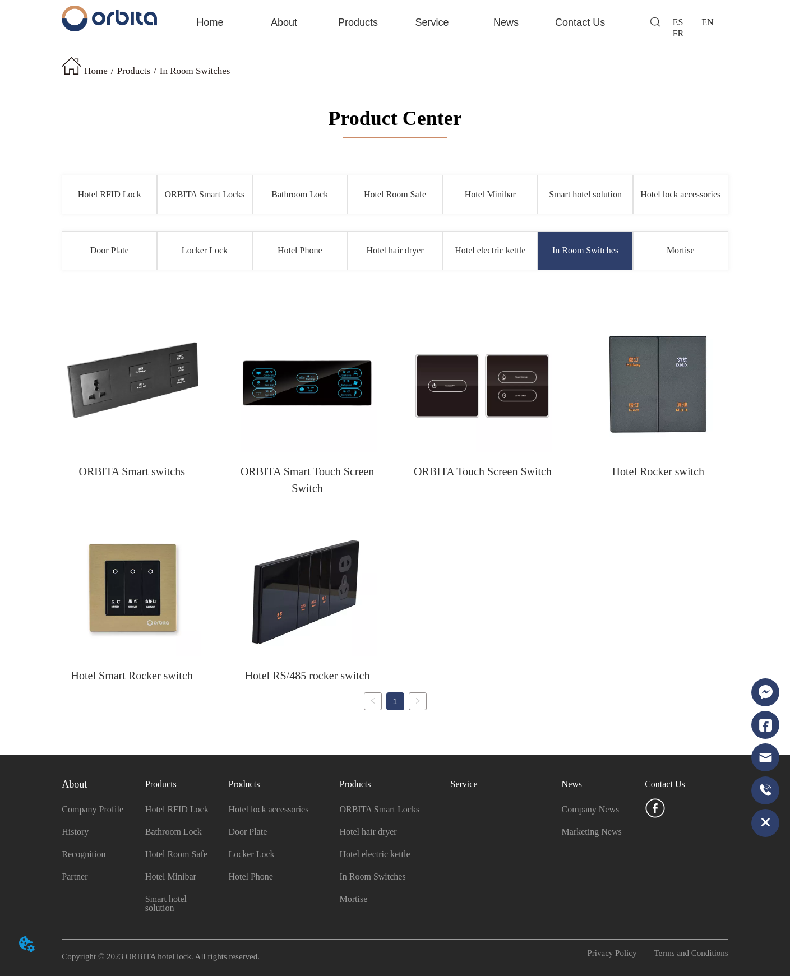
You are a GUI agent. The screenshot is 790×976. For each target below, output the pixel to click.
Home (96, 71)
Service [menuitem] (432, 22)
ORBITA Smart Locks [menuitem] (205, 194)
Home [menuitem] (209, 22)
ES (682, 22)
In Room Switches (195, 71)
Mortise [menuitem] (681, 250)
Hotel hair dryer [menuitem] (394, 250)
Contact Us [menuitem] (580, 22)
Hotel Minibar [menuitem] (490, 194)
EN (707, 22)
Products (134, 71)
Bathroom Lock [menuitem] (299, 194)
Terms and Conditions (686, 953)
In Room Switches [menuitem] (585, 250)
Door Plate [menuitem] (109, 250)
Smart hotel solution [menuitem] (585, 194)
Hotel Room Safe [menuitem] (395, 194)
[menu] (395, 22)
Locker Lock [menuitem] (205, 250)
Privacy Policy (616, 953)
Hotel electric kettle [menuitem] (490, 250)
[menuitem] (284, 22)
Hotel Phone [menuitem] (300, 250)
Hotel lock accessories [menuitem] (680, 194)
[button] (284, 22)
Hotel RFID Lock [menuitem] (109, 194)
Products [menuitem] (358, 22)
